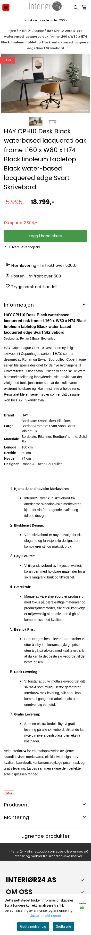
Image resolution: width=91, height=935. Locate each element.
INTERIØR (25, 31)
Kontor (39, 31)
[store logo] (45, 7)
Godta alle (63, 926)
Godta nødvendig (33, 926)
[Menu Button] (5, 7)
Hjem (12, 31)
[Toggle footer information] (83, 880)
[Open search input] (76, 7)
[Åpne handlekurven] (84, 7)
